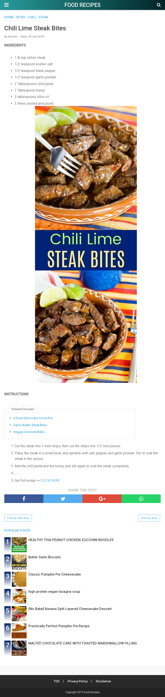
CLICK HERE (50, 480)
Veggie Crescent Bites (28, 432)
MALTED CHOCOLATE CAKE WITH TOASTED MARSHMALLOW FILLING (82, 643)
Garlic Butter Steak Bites (30, 425)
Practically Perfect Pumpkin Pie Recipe (58, 626)
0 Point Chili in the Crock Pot (32, 418)
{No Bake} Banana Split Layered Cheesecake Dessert (70, 609)
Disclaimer (103, 681)
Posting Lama (149, 518)
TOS (57, 681)
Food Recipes (82, 5)
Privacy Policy (78, 681)
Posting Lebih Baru (18, 518)
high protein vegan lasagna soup (54, 592)
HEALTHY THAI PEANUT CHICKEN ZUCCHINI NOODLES (71, 540)
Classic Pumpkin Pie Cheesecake (54, 574)
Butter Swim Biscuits (44, 557)
